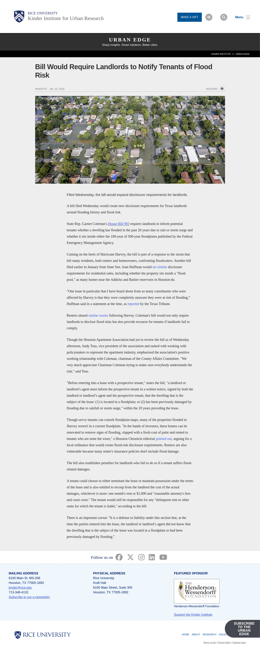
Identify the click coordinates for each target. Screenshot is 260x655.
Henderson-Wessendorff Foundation (196, 606)
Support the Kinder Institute (193, 614)
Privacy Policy (224, 642)
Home (185, 634)
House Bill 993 (118, 224)
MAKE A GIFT (189, 17)
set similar (159, 267)
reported (133, 304)
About (196, 634)
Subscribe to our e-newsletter (29, 597)
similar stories (98, 315)
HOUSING (211, 88)
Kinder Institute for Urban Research (66, 18)
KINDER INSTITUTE (221, 54)
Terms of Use (209, 642)
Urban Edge (130, 39)
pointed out (164, 439)
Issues (223, 634)
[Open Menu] (240, 17)
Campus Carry (239, 642)
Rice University (43, 13)
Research (209, 634)
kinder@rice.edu (20, 587)
